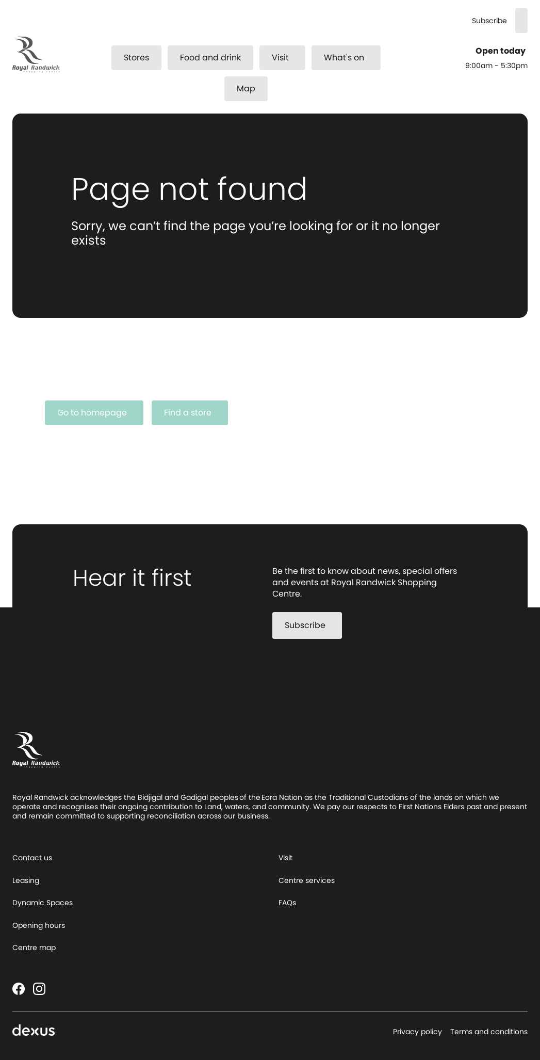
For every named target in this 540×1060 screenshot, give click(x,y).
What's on (350, 57)
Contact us (32, 858)
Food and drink (210, 57)
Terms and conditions (489, 1031)
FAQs (287, 902)
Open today (502, 51)
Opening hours (38, 925)
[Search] (521, 20)
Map (246, 88)
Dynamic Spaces (42, 902)
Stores (136, 57)
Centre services (307, 880)
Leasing (25, 880)
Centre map (34, 947)
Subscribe (489, 21)
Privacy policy (417, 1031)
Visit (286, 57)
